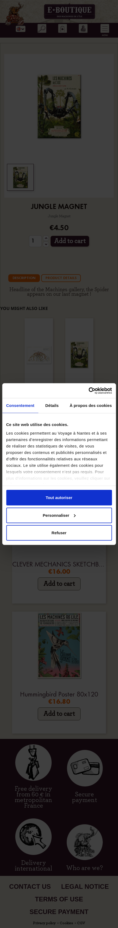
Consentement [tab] (20, 405)
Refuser (59, 532)
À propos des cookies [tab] (91, 405)
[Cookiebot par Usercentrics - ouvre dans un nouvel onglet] (88, 390)
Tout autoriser (59, 497)
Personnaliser (59, 515)
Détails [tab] (52, 405)
